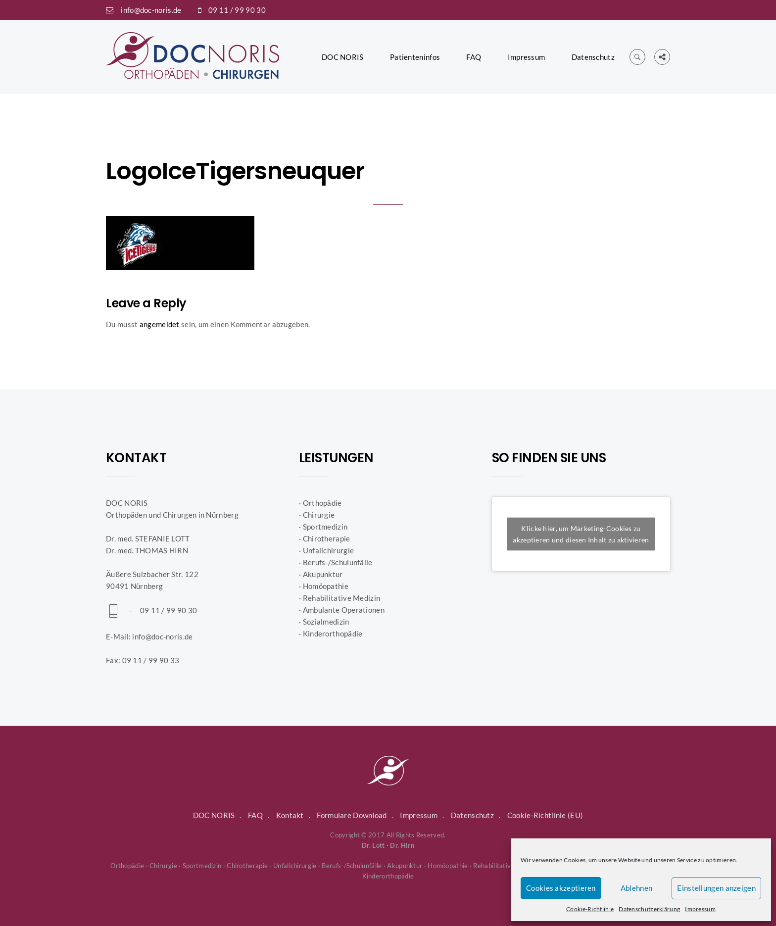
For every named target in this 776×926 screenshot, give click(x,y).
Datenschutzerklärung (649, 909)
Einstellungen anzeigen (716, 887)
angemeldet (160, 324)
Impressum (700, 909)
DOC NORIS (343, 56)
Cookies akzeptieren (561, 887)
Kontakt (290, 815)
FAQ (473, 56)
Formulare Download (352, 815)
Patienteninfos (415, 56)
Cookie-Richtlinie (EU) (545, 815)
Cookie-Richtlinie (590, 909)
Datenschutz (593, 56)
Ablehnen (636, 887)
